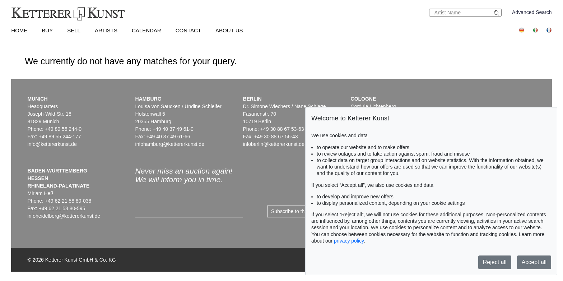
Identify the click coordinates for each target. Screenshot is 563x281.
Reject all (495, 262)
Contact (188, 30)
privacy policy (349, 241)
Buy (47, 30)
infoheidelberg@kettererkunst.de (64, 216)
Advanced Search (532, 12)
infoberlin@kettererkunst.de (273, 144)
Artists (106, 30)
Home (19, 30)
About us (229, 30)
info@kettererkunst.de (52, 144)
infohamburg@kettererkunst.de (169, 144)
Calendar (146, 30)
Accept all (534, 262)
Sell (73, 30)
